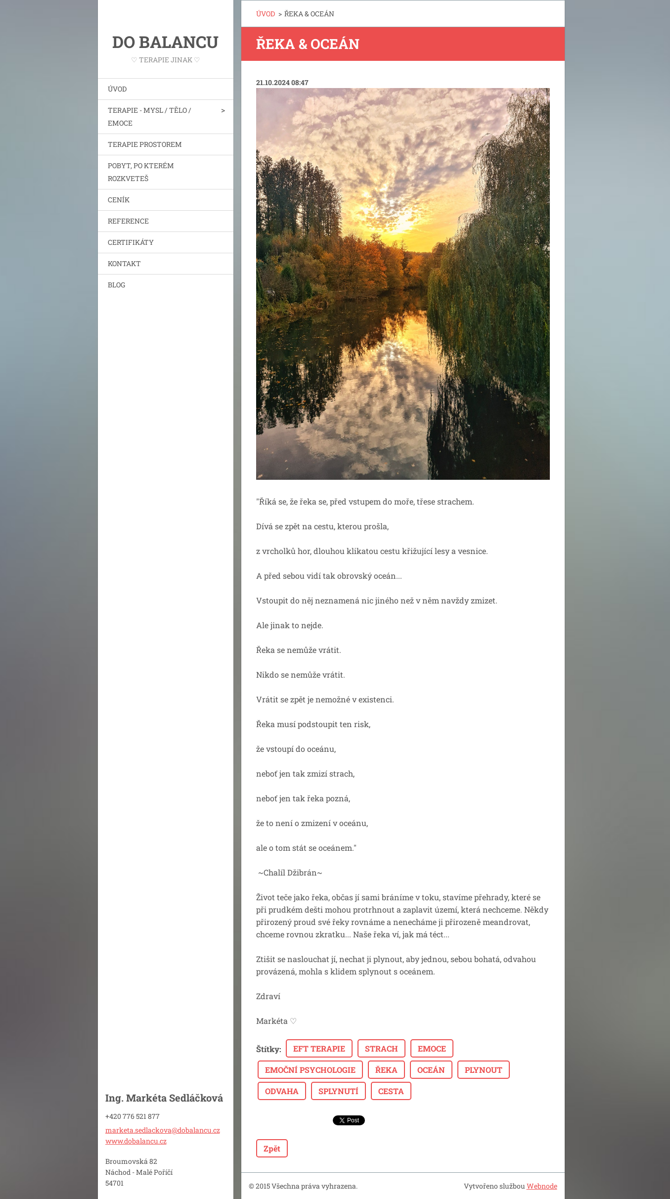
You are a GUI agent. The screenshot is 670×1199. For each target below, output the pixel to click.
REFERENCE (128, 221)
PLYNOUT (483, 1069)
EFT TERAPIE (319, 1048)
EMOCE (432, 1048)
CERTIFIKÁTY (131, 242)
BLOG (116, 284)
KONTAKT (124, 263)
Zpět (272, 1148)
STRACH (381, 1048)
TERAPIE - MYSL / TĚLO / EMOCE (149, 116)
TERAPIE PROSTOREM (145, 144)
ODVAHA (282, 1091)
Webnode (542, 1186)
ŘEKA (386, 1069)
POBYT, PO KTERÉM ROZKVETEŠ (141, 172)
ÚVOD (117, 88)
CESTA (391, 1091)
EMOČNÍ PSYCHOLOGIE (310, 1069)
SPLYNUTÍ (338, 1091)
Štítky (267, 1049)
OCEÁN (431, 1069)
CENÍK (119, 199)
